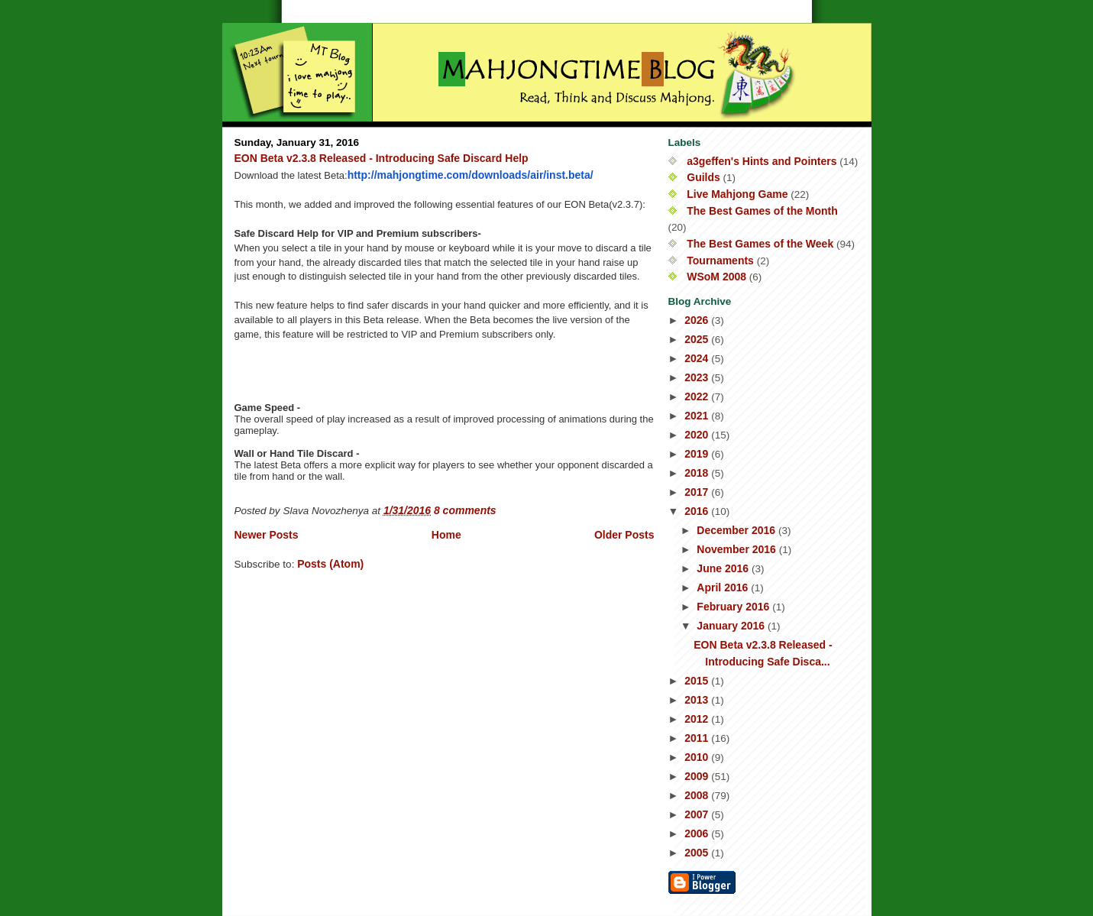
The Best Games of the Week (760, 244)
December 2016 (737, 530)
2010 (697, 757)
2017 (697, 492)
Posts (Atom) (330, 564)
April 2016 (724, 587)
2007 (697, 814)
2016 (697, 511)
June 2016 (724, 568)
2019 (697, 454)
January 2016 (732, 626)
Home (446, 535)
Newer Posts (266, 535)
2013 (697, 700)
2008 (697, 795)
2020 (697, 435)
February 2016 (734, 606)
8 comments (465, 510)
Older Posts (624, 535)
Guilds (703, 177)
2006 (697, 833)
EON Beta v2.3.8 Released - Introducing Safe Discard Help (381, 158)
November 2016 (737, 549)
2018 (697, 473)
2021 (697, 415)
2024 (697, 358)
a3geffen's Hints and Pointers (761, 161)
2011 (697, 738)
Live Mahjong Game (737, 194)
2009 (697, 776)
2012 (697, 719)
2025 (697, 339)
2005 (697, 852)
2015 (697, 681)
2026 (697, 320)
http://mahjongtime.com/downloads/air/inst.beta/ (470, 175)
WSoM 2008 (716, 276)
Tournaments (720, 260)
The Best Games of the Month (762, 211)
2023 (697, 377)
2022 (697, 396)
